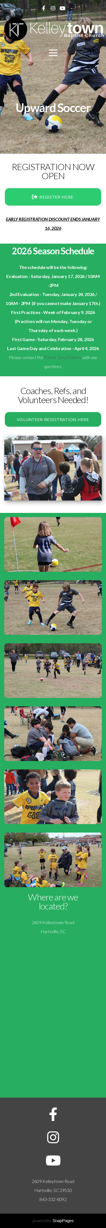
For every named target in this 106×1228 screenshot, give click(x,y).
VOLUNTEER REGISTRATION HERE (53, 419)
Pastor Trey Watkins (62, 357)
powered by (53, 1220)
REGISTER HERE (52, 197)
